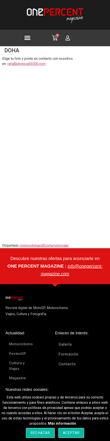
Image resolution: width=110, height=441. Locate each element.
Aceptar (71, 433)
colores (25, 245)
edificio (44, 245)
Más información (62, 423)
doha (35, 245)
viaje (65, 245)
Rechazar (40, 433)
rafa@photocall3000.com (26, 64)
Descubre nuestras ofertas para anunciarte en (55, 266)
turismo (56, 245)
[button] (27, 38)
